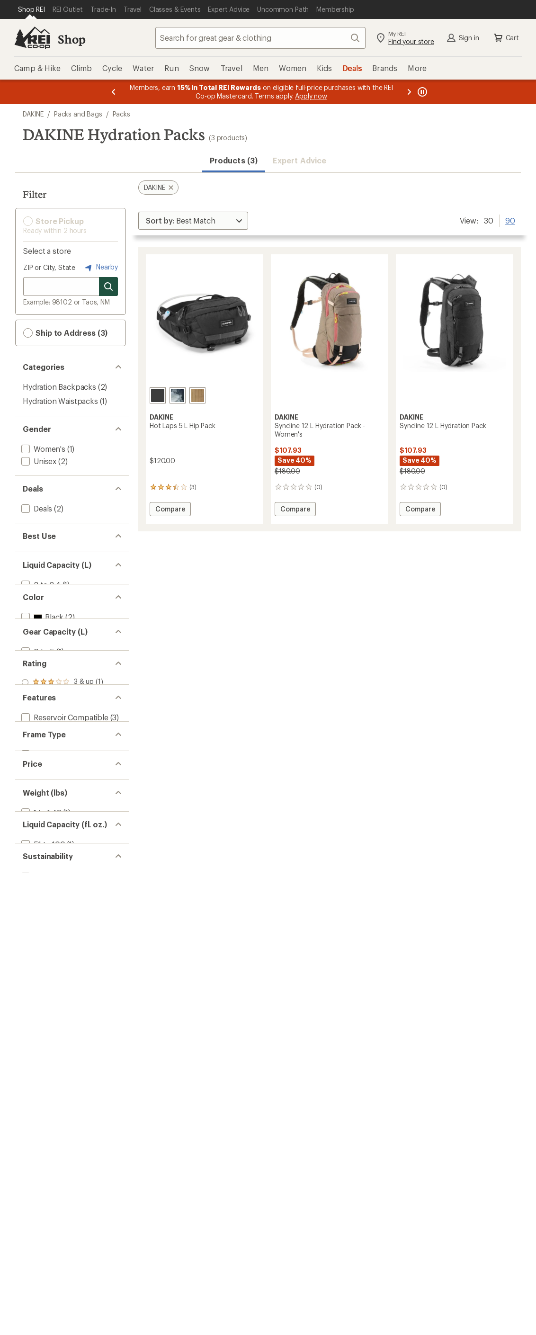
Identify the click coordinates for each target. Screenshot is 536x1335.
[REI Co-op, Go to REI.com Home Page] (32, 38)
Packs (121, 114)
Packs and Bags (78, 114)
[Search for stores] (108, 286)
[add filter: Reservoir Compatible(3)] (63, 864)
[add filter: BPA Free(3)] (42, 877)
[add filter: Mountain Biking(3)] (54, 555)
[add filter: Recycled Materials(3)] (58, 1161)
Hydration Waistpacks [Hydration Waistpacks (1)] (60, 400)
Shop (71, 39)
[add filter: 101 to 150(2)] (43, 1114)
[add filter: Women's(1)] (42, 448)
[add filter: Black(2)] (41, 662)
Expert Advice (299, 160)
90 (510, 220)
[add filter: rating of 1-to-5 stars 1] (62, 818)
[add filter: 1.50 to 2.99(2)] (47, 1054)
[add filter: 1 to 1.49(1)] (40, 1042)
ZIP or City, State (49, 267)
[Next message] (409, 91)
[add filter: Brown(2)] (43, 687)
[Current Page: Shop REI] (31, 9)
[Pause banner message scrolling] (421, 91)
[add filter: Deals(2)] (35, 508)
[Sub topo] (178, 395)
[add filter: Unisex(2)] (37, 461)
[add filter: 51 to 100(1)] (42, 1101)
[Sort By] (193, 221)
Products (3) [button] (234, 160)
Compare (170, 510)
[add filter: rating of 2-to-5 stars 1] (62, 806)
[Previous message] (113, 91)
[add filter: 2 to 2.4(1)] (40, 603)
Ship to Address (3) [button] (65, 333)
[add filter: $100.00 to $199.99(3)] (60, 994)
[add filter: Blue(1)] (39, 675)
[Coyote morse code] (197, 395)
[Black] (158, 395)
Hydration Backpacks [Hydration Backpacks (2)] (59, 386)
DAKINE (33, 114)
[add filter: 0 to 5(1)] (36, 734)
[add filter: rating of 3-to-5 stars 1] (62, 794)
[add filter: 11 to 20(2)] (39, 747)
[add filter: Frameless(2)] (44, 947)
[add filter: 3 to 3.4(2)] (39, 615)
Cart (505, 38)
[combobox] (260, 38)
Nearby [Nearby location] (100, 267)
